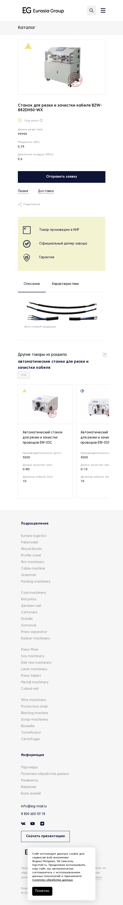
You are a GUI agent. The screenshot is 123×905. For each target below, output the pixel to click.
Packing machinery (35, 581)
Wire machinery (33, 700)
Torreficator (31, 732)
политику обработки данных (52, 880)
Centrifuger (30, 739)
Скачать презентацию (45, 836)
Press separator (34, 632)
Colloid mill (29, 689)
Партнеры (29, 767)
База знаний (31, 793)
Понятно (42, 891)
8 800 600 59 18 (33, 814)
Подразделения (34, 523)
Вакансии (28, 787)
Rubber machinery (35, 638)
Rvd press (28, 599)
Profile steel (31, 555)
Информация (32, 755)
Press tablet (31, 675)
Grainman (28, 575)
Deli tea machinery (36, 662)
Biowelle (28, 726)
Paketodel (29, 542)
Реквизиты (29, 780)
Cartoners (29, 612)
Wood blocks (31, 549)
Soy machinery (32, 656)
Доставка (46, 191)
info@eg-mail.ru (34, 806)
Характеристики (65, 284)
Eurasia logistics (33, 536)
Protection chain (34, 706)
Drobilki (27, 619)
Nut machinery (32, 562)
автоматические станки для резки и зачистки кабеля (53, 365)
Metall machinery (34, 682)
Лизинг (23, 191)
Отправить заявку (61, 176)
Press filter (29, 649)
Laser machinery (34, 669)
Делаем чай (31, 606)
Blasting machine (34, 713)
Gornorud (28, 625)
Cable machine (33, 568)
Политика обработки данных (45, 774)
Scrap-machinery (34, 719)
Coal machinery (33, 592)
